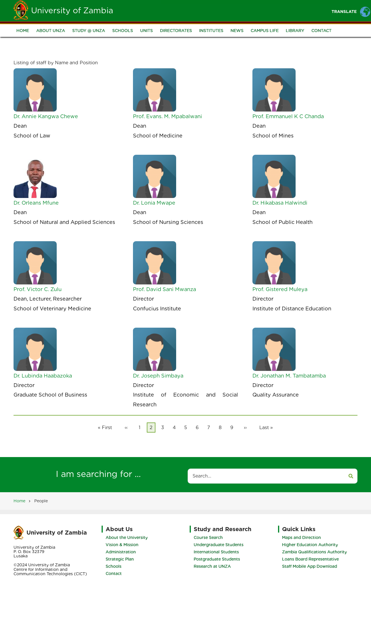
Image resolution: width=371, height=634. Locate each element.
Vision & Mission (122, 544)
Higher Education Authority (310, 544)
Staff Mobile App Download (309, 566)
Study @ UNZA (88, 30)
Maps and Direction (301, 537)
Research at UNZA (212, 566)
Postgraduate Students (217, 559)
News (237, 30)
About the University (127, 537)
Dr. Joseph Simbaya (158, 376)
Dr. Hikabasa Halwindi (279, 203)
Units (146, 30)
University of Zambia (72, 10)
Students (200, 10)
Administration (121, 552)
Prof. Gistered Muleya (279, 289)
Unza (172, 10)
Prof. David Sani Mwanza (164, 289)
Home (149, 10)
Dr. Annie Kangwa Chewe (46, 116)
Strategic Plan (120, 559)
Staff (228, 10)
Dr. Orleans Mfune (36, 203)
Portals (256, 10)
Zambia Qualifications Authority (314, 552)
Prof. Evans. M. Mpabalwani (167, 116)
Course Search (208, 537)
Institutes (211, 30)
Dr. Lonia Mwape (154, 203)
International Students (216, 552)
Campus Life (265, 30)
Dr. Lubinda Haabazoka (43, 376)
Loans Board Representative (310, 559)
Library (295, 30)
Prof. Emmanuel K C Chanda (288, 116)
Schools (122, 30)
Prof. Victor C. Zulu (38, 289)
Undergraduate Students (218, 544)
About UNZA (50, 30)
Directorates (176, 30)
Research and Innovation (305, 10)
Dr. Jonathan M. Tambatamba (289, 376)
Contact (321, 30)
